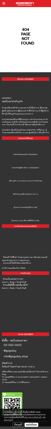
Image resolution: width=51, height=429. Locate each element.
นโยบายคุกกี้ (8, 420)
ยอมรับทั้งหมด (31, 425)
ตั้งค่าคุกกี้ (18, 425)
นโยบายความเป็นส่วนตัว (33, 417)
